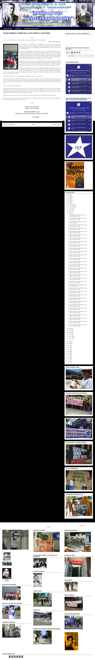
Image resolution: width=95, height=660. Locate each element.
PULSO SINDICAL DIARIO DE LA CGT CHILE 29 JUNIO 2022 (77, 308)
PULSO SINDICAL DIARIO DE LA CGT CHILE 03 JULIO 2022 (77, 295)
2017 (68, 349)
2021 (68, 341)
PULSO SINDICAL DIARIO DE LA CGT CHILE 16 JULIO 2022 (77, 255)
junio (70, 328)
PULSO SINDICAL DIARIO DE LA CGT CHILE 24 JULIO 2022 (77, 229)
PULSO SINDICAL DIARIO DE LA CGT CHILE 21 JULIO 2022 (77, 239)
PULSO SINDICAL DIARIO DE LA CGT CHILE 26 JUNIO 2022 (77, 319)
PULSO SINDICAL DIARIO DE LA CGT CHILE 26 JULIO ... (77, 222)
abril (70, 332)
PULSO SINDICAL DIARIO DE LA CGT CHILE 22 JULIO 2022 (77, 235)
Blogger (48, 526)
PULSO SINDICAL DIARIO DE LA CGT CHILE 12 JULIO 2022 (77, 269)
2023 (68, 201)
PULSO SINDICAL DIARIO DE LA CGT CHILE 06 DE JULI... (77, 285)
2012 (68, 360)
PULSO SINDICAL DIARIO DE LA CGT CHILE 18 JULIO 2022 (77, 249)
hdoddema (82, 525)
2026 (68, 195)
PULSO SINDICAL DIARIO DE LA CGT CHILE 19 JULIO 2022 (77, 245)
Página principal (8, 28)
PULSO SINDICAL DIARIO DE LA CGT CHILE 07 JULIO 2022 (77, 282)
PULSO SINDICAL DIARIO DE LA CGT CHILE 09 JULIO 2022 (77, 279)
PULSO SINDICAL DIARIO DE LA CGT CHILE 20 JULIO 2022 (77, 242)
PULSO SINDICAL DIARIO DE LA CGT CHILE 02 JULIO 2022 (77, 299)
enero (70, 338)
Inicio (33, 124)
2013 (68, 358)
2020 (68, 343)
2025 (68, 197)
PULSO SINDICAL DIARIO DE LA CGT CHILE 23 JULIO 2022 (77, 232)
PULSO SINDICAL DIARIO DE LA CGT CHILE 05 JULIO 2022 (77, 289)
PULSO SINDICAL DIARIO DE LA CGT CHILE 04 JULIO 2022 (77, 292)
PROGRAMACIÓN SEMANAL (31, 28)
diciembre (71, 205)
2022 (68, 203)
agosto (70, 211)
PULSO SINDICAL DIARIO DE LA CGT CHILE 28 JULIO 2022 (77, 215)
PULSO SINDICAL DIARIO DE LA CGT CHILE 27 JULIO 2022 (77, 219)
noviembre (71, 207)
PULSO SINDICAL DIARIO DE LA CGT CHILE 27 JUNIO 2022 (77, 315)
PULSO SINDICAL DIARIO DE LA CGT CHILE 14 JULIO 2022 (77, 262)
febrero (70, 336)
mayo (70, 330)
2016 (68, 351)
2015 (68, 353)
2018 (68, 347)
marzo (70, 334)
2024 (68, 199)
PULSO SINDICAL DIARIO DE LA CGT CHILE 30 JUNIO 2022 (77, 305)
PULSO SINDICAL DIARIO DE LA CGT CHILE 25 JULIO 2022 (77, 225)
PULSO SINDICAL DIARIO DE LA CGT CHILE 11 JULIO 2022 (77, 272)
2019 (68, 345)
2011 (68, 362)
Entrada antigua (57, 124)
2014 (68, 356)
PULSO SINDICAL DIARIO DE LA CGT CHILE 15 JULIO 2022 (77, 259)
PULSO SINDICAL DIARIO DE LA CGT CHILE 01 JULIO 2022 (77, 302)
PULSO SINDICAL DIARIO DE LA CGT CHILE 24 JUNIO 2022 (77, 325)
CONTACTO (18, 28)
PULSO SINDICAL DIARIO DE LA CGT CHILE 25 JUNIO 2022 (77, 322)
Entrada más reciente (8, 124)
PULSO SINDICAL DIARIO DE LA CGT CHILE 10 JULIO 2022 (77, 275)
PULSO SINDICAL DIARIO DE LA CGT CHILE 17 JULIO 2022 (77, 252)
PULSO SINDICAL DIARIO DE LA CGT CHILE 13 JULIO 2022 (77, 265)
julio (70, 213)
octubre (70, 209)
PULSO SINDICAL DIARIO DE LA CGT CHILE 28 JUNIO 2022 (77, 312)
